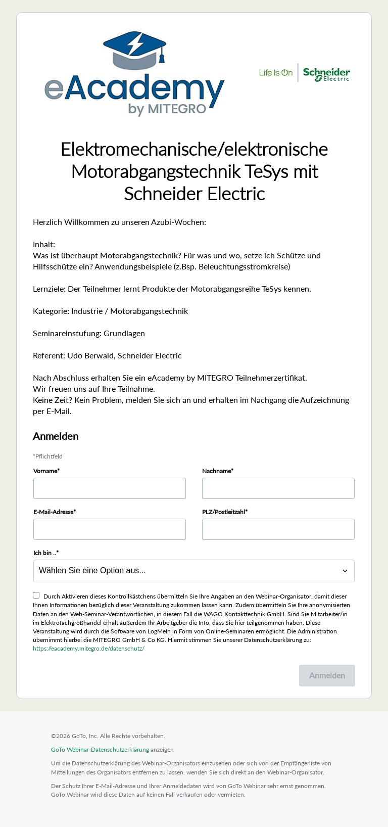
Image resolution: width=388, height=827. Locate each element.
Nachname (216, 471)
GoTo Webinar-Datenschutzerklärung (100, 749)
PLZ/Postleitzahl (223, 512)
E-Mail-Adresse (53, 512)
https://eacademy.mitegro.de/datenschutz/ (88, 648)
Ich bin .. (44, 553)
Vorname (45, 471)
